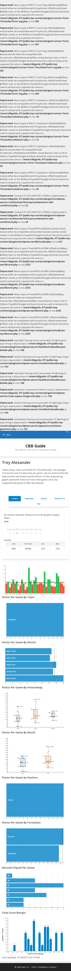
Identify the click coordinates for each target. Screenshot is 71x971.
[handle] (17, 530)
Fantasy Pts (59, 499)
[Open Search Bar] (67, 432)
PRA (38, 504)
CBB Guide (35, 446)
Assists (44, 499)
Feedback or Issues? (47, 967)
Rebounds (29, 499)
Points (15, 499)
